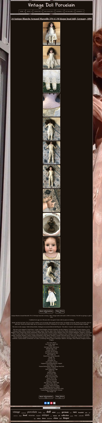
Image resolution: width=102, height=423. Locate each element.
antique (45, 415)
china (55, 418)
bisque (66, 418)
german (65, 412)
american (16, 415)
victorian (32, 415)
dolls (87, 415)
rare (75, 412)
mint (53, 412)
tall (59, 415)
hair (71, 412)
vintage (16, 412)
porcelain (32, 411)
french (20, 415)
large (44, 412)
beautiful (81, 412)
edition (39, 418)
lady (35, 418)
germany (58, 412)
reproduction (23, 412)
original (38, 415)
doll (49, 411)
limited (55, 415)
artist (86, 412)
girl (89, 412)
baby (75, 415)
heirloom (49, 418)
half (60, 418)
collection (65, 415)
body (39, 412)
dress (44, 418)
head (25, 415)
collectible (81, 415)
